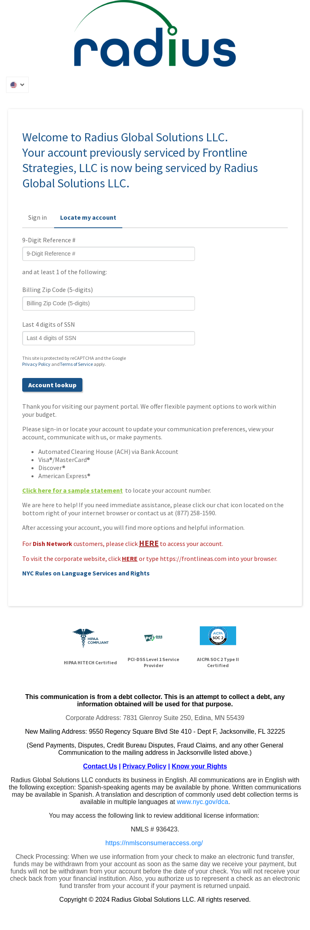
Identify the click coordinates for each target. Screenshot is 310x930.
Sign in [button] (37, 217)
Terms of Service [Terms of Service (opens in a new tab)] (76, 364)
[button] (17, 85)
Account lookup (52, 385)
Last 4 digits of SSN (48, 324)
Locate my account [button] (88, 217)
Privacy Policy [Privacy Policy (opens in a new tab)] (36, 364)
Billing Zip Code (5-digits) (57, 290)
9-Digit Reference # (48, 240)
